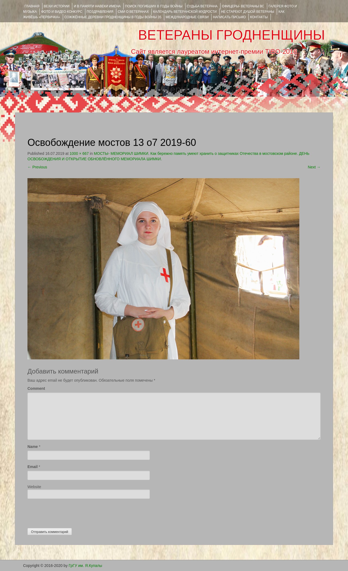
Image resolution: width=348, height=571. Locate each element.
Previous (37, 167)
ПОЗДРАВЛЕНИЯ (100, 12)
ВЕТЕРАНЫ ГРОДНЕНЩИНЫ (231, 35)
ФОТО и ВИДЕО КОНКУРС (61, 12)
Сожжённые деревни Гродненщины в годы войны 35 (112, 17)
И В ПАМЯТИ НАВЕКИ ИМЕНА (97, 6)
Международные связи (187, 17)
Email (32, 467)
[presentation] (68, 512)
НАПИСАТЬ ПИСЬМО (229, 17)
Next (314, 167)
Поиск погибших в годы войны (153, 6)
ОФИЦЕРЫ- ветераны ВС (243, 6)
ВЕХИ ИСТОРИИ (56, 6)
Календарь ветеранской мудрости (185, 12)
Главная (31, 6)
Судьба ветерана (202, 6)
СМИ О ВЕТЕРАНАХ (133, 12)
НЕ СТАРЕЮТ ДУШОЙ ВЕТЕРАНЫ (247, 12)
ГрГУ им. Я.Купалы (85, 565)
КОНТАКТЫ (259, 17)
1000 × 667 (79, 153)
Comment (36, 388)
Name (32, 446)
